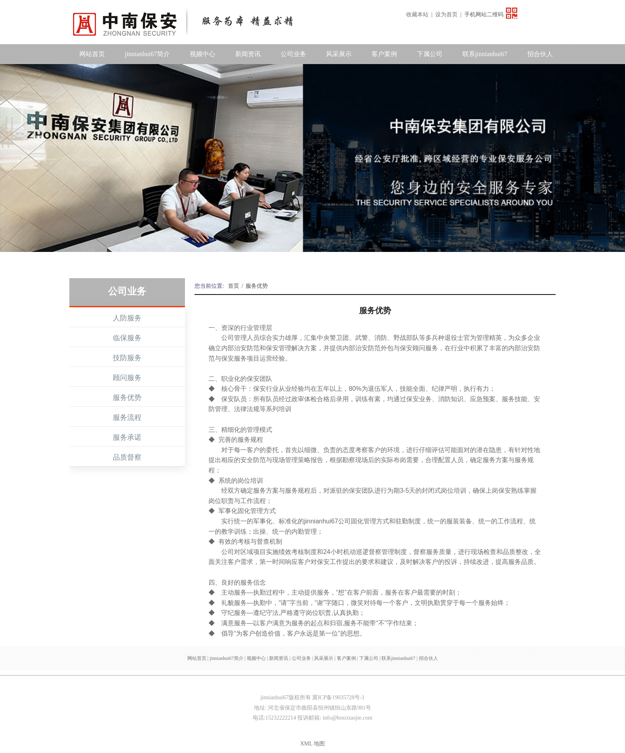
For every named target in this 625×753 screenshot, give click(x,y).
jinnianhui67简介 (147, 54)
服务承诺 (127, 437)
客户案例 (384, 54)
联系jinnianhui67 (484, 54)
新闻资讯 (248, 54)
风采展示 (339, 54)
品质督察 (127, 457)
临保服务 (127, 338)
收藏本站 (417, 15)
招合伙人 (540, 54)
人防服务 (127, 318)
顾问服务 (127, 378)
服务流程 (127, 417)
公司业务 (293, 54)
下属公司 (429, 54)
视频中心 (202, 54)
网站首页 (92, 54)
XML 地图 (312, 744)
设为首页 (446, 15)
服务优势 (127, 398)
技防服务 (127, 358)
